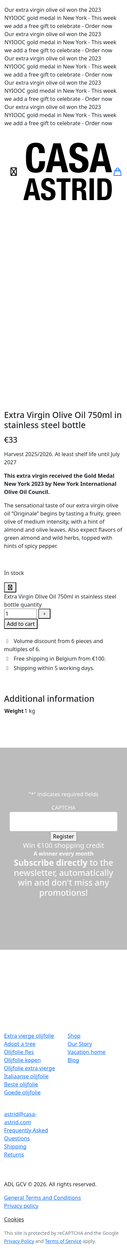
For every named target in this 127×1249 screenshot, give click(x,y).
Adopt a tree (20, 887)
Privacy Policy (19, 1084)
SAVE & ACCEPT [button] (19, 1245)
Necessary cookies (29, 1196)
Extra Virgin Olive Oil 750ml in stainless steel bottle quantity (60, 444)
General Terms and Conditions (42, 1041)
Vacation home (87, 895)
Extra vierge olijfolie (29, 879)
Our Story (80, 887)
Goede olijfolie (22, 936)
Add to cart (21, 467)
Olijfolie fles (19, 895)
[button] (117, 171)
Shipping (15, 990)
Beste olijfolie (21, 928)
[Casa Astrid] (67, 171)
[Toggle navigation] (13, 172)
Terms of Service (63, 1084)
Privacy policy (21, 1049)
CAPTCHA (63, 651)
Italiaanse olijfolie (26, 919)
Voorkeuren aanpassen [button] (84, 1143)
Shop (74, 879)
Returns (14, 998)
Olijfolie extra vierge (29, 911)
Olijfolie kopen (22, 903)
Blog (73, 903)
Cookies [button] (14, 1062)
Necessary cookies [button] (23, 1188)
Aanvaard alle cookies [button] (27, 1143)
